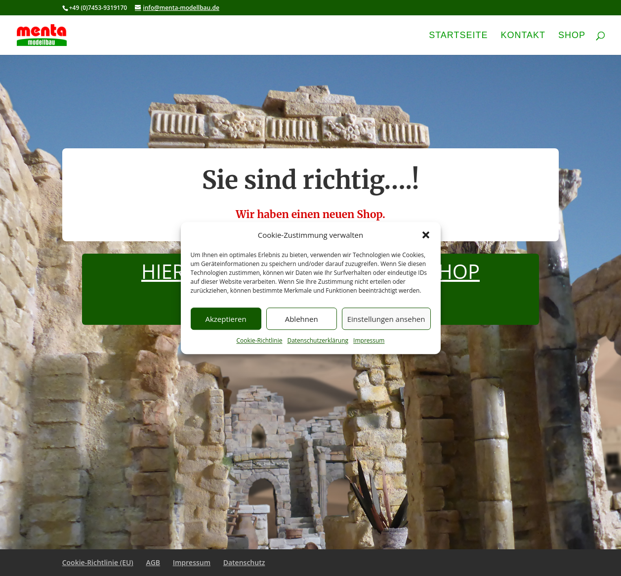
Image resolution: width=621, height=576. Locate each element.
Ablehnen (301, 319)
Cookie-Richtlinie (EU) (97, 562)
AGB (153, 562)
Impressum (368, 341)
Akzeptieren (225, 319)
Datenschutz (244, 562)
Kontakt (522, 36)
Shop (571, 36)
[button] (426, 235)
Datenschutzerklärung (317, 341)
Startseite (458, 36)
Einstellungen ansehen (386, 319)
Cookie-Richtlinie (260, 341)
